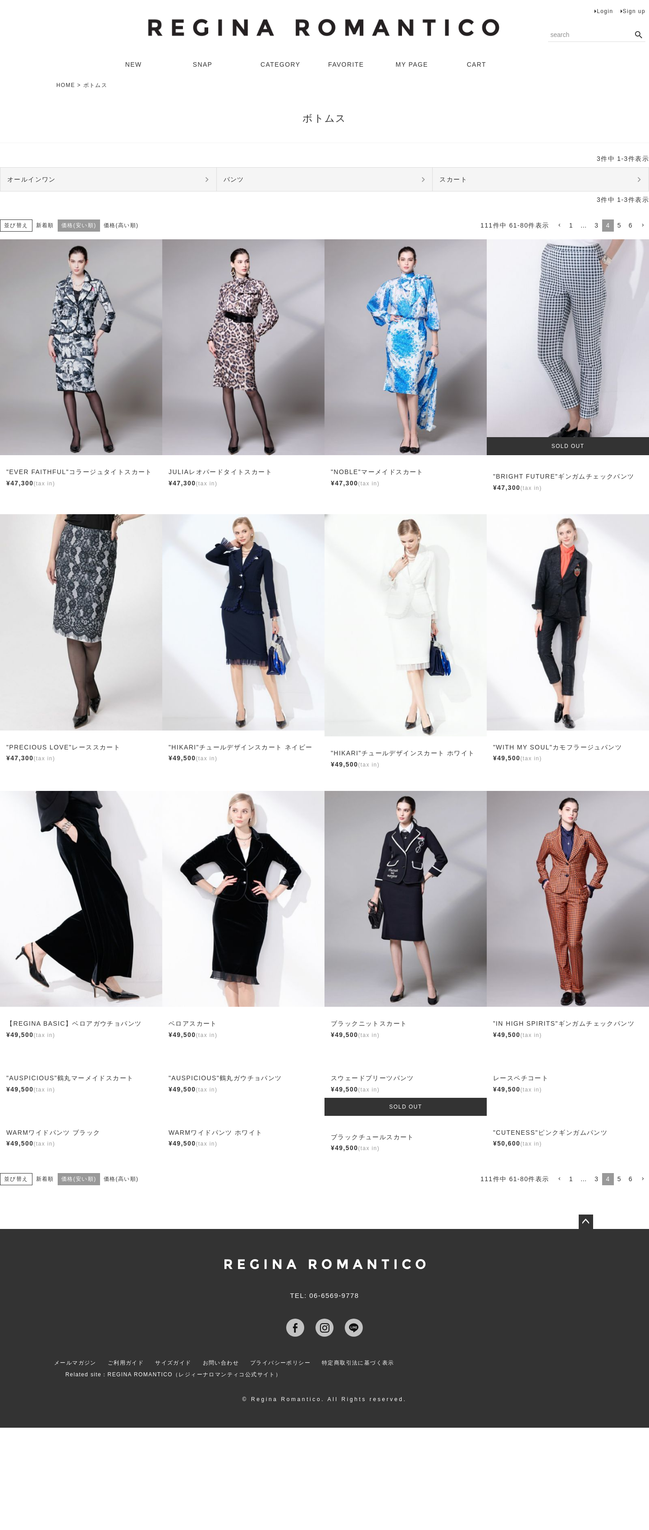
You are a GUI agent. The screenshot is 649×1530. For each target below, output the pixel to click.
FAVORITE (346, 64)
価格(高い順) (121, 225)
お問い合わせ (221, 1363)
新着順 (45, 225)
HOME (65, 85)
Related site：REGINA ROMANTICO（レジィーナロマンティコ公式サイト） (173, 1374)
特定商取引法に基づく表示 (358, 1363)
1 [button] (571, 225)
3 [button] (596, 225)
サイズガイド (173, 1363)
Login (605, 11)
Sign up (634, 11)
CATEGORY (280, 64)
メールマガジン (75, 1363)
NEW (133, 64)
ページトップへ (586, 1222)
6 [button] (631, 225)
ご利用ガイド (126, 1363)
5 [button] (619, 225)
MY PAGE (412, 64)
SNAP (203, 64)
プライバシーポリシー (280, 1363)
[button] (559, 225)
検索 (638, 35)
